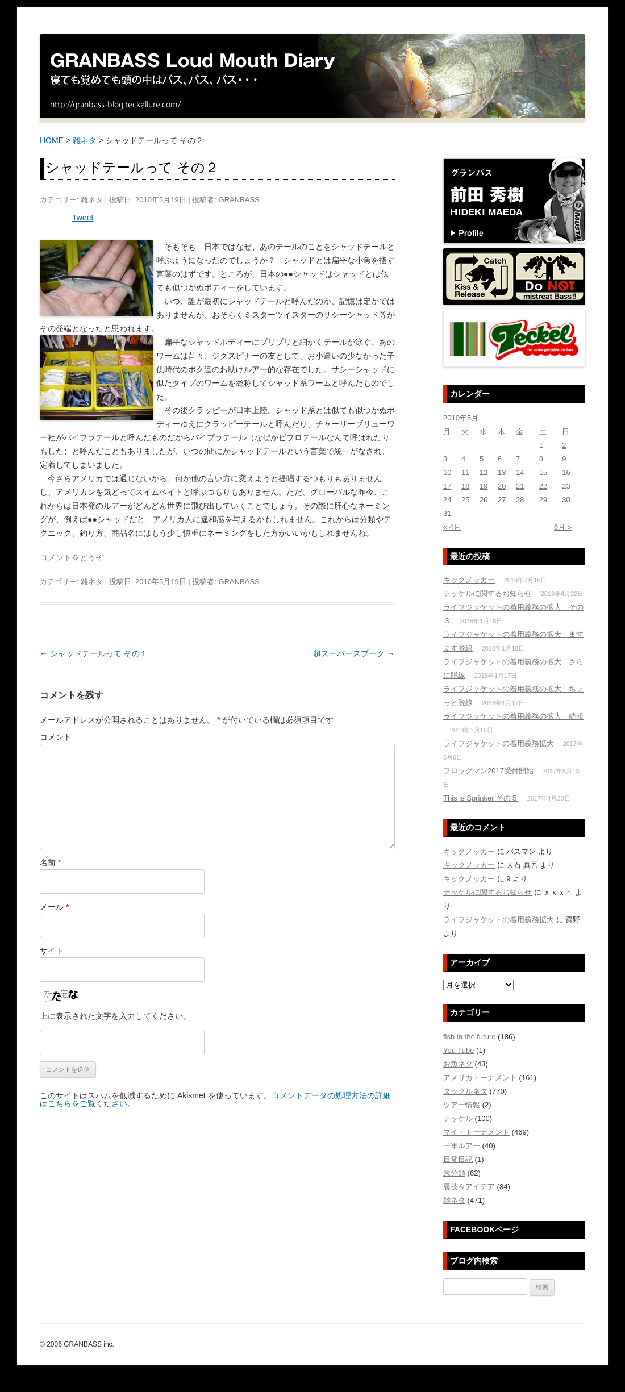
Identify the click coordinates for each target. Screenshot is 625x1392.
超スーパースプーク (354, 653)
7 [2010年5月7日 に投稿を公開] (518, 459)
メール (54, 906)
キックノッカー (469, 580)
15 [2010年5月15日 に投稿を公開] (543, 472)
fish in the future (469, 1036)
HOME (52, 140)
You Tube (458, 1050)
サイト (52, 950)
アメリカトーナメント (480, 1077)
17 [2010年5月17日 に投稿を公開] (447, 486)
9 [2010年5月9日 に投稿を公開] (564, 459)
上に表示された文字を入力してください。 (115, 1015)
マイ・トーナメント (476, 1132)
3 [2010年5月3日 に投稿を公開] (445, 459)
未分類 (454, 1173)
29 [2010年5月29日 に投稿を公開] (543, 499)
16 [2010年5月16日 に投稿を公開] (566, 472)
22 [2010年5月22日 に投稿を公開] (543, 486)
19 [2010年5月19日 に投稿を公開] (484, 486)
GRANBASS (239, 199)
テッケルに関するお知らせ (487, 593)
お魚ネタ (458, 1064)
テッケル (458, 1118)
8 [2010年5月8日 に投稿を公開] (541, 459)
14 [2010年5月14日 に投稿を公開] (520, 472)
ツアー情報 (461, 1105)
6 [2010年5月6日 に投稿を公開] (500, 459)
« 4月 (452, 527)
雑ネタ (85, 140)
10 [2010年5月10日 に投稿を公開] (447, 472)
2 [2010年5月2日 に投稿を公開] (564, 445)
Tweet (82, 217)
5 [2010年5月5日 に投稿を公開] (482, 459)
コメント (56, 736)
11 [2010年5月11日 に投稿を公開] (465, 472)
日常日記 (458, 1159)
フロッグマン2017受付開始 (488, 770)
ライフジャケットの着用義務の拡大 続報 (513, 716)
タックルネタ (465, 1091)
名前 (50, 862)
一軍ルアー (461, 1145)
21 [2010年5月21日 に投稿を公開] (520, 486)
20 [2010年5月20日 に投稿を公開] (502, 486)
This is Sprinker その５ (480, 798)
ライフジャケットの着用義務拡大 (498, 743)
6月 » (563, 527)
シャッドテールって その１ (94, 653)
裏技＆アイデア (469, 1186)
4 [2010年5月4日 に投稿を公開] (463, 459)
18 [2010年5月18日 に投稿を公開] (465, 486)
